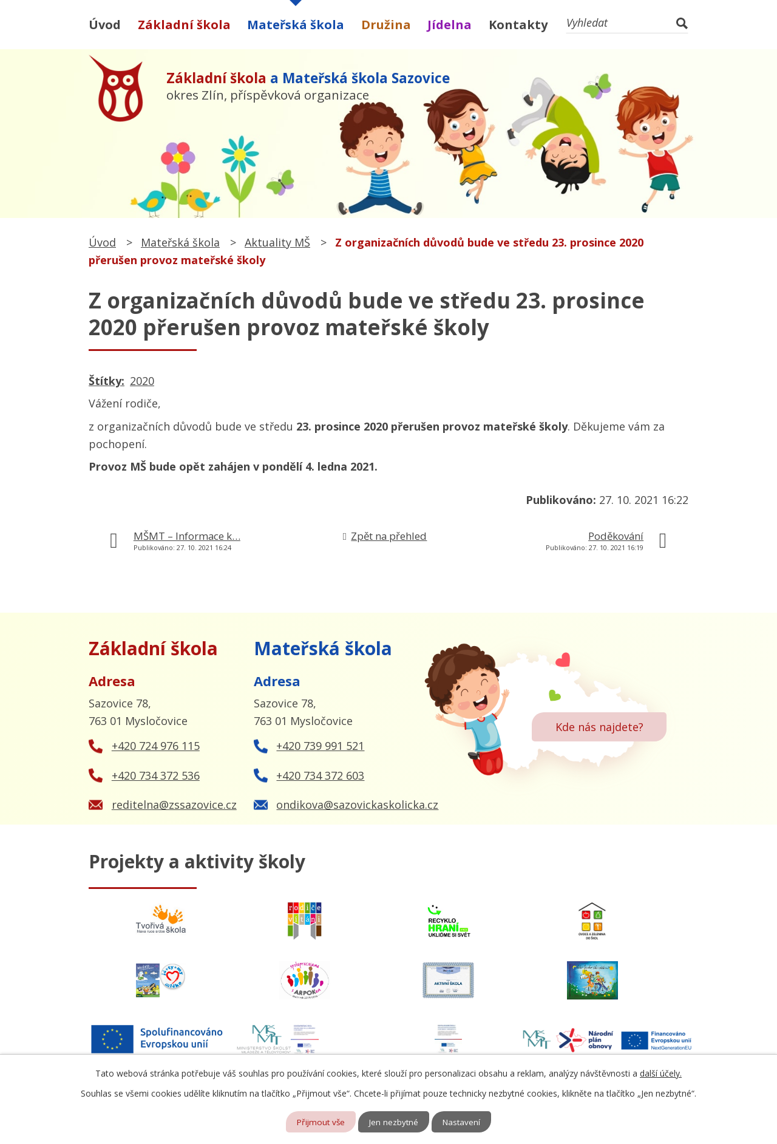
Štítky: (106, 380)
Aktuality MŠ (277, 242)
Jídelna (449, 24)
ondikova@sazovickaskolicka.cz (357, 804)
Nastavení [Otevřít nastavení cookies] (463, 1122)
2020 (142, 380)
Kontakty (518, 24)
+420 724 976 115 (156, 745)
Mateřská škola (295, 24)
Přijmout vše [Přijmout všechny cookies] (319, 1122)
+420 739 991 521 (320, 745)
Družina (386, 24)
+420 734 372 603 (320, 775)
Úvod (105, 24)
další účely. (661, 1072)
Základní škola (184, 24)
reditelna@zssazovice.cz (174, 804)
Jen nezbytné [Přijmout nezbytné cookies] (394, 1122)
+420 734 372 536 (156, 775)
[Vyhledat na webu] (627, 22)
